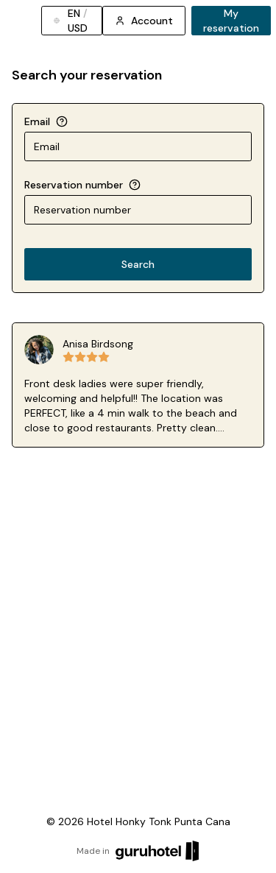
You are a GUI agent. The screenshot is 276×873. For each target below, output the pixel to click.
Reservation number (73, 185)
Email (37, 121)
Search (138, 264)
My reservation (231, 21)
